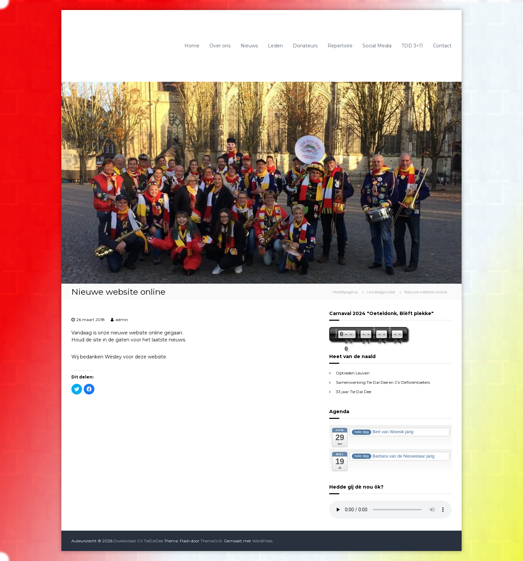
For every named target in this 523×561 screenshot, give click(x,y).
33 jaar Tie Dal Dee (353, 391)
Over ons (219, 46)
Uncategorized (381, 291)
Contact (442, 46)
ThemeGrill (211, 540)
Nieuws (249, 46)
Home (191, 46)
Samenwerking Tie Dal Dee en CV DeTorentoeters (383, 382)
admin (121, 319)
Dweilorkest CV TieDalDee (138, 540)
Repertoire (340, 46)
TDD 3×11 (412, 46)
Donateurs (305, 46)
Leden (275, 46)
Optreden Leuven (353, 372)
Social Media (377, 46)
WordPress (262, 540)
